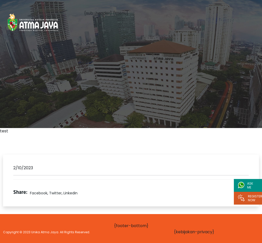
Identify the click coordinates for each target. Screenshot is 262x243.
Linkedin (70, 193)
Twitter (55, 193)
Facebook (38, 193)
